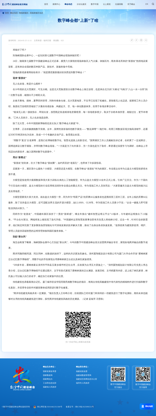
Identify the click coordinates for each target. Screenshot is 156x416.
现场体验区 (22, 13)
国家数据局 (47, 351)
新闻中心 (58, 4)
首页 (48, 4)
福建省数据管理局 (83, 351)
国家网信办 (47, 355)
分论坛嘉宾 (83, 4)
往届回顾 (120, 4)
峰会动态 (70, 4)
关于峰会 (132, 4)
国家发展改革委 (49, 347)
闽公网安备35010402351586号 (49, 383)
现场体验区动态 (35, 13)
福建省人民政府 (49, 363)
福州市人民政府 (82, 359)
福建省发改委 (81, 347)
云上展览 (108, 4)
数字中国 (96, 4)
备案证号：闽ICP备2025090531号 (80, 383)
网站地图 (147, 382)
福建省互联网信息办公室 (86, 355)
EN (148, 4)
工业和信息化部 (49, 359)
